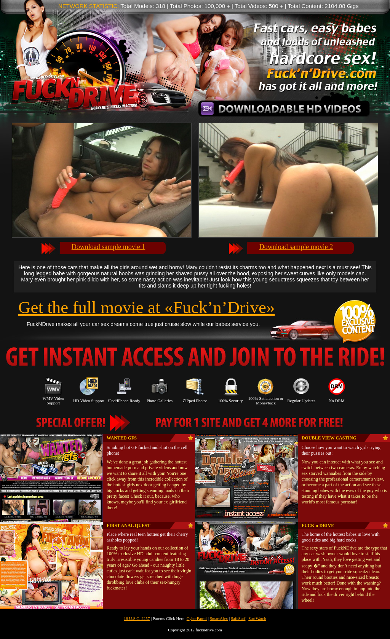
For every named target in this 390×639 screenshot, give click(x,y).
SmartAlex (219, 618)
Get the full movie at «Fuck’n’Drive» (146, 307)
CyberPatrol (197, 618)
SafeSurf (238, 618)
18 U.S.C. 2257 (137, 618)
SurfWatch (257, 618)
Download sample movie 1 (108, 247)
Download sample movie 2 (296, 247)
